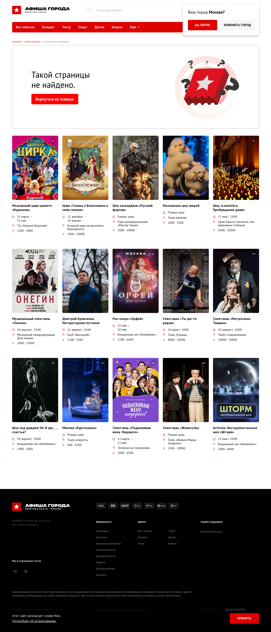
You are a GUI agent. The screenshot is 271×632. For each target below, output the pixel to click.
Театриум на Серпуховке (131, 447)
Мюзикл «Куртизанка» (79, 428)
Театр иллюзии (175, 217)
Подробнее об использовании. (34, 621)
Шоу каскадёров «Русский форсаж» (133, 207)
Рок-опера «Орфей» (128, 319)
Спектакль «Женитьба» (181, 428)
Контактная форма (211, 531)
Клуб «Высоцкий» (76, 334)
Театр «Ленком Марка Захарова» (179, 441)
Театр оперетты (75, 440)
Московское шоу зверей (181, 205)
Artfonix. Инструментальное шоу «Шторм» (235, 430)
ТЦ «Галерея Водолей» (29, 225)
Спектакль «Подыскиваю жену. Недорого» (132, 430)
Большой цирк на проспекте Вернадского (83, 227)
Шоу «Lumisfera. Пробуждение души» (229, 207)
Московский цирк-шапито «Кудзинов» (32, 207)
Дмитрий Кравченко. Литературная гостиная (80, 321)
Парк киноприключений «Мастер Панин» (130, 223)
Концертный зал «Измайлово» (134, 334)
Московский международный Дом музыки (33, 336)
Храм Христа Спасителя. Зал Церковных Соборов (233, 223)
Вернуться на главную (55, 99)
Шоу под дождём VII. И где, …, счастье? (35, 430)
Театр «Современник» (230, 334)
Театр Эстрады (175, 334)
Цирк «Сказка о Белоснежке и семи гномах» (85, 207)
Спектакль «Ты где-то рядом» (180, 321)
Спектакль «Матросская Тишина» (231, 321)
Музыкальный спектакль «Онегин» (31, 321)
